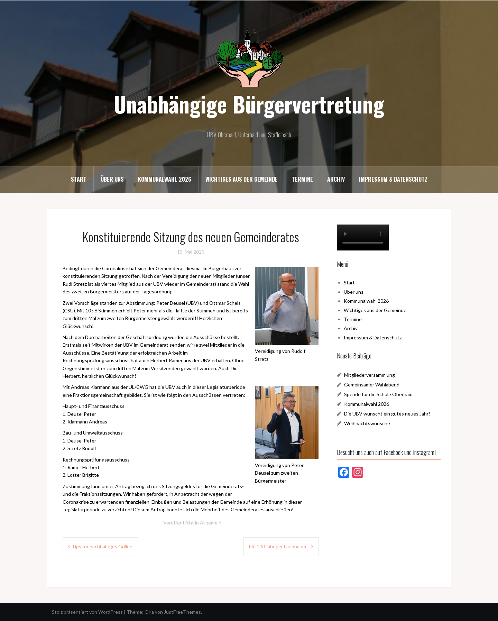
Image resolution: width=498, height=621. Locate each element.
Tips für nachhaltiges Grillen (102, 546)
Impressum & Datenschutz (393, 179)
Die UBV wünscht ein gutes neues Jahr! (387, 414)
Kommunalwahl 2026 (164, 179)
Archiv (336, 179)
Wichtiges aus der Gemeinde (241, 179)
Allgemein (210, 523)
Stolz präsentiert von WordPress (87, 612)
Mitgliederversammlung (369, 375)
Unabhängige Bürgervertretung (249, 104)
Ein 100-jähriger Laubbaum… (279, 546)
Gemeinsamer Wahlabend (371, 384)
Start (78, 179)
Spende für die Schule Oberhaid (378, 394)
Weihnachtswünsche (367, 423)
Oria (149, 612)
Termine (302, 179)
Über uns (112, 179)
